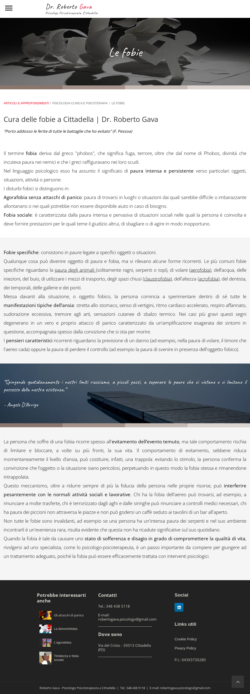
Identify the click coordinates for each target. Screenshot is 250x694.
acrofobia (208, 279)
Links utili (185, 624)
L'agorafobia (62, 642)
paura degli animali (75, 270)
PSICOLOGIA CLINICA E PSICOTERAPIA (79, 103)
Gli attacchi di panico (69, 615)
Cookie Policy (186, 639)
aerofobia (200, 270)
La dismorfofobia (65, 629)
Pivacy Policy (185, 648)
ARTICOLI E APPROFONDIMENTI (27, 103)
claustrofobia (157, 279)
